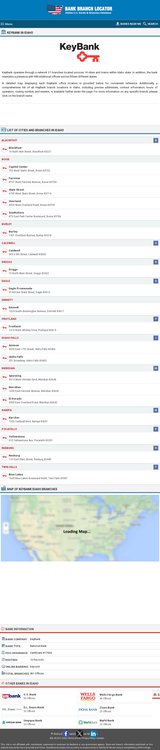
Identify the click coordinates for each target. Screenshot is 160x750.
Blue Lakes (16, 474)
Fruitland (15, 326)
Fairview (14, 178)
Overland (15, 201)
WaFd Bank (107, 720)
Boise (5, 159)
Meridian (8, 368)
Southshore (16, 212)
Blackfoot (15, 147)
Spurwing (15, 375)
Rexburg (14, 455)
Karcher (14, 417)
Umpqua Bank (33, 720)
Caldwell (14, 250)
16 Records (37, 659)
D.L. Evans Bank (34, 707)
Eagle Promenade (20, 288)
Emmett (14, 307)
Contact (100, 738)
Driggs (13, 269)
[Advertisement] (80, 114)
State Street (16, 189)
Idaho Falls (10, 337)
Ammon (14, 345)
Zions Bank (107, 707)
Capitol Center (18, 166)
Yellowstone (17, 436)
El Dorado (15, 398)
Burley (13, 231)
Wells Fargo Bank (111, 694)
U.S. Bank (30, 694)
